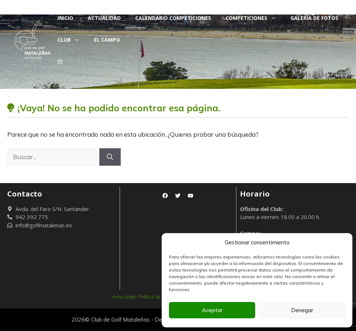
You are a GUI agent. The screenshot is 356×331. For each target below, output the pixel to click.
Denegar (302, 310)
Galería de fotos (314, 18)
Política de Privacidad (161, 297)
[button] (60, 62)
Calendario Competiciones (173, 18)
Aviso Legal (124, 297)
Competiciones (254, 18)
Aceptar (212, 310)
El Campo (107, 39)
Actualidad (104, 18)
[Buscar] (110, 157)
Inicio (65, 18)
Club (72, 40)
